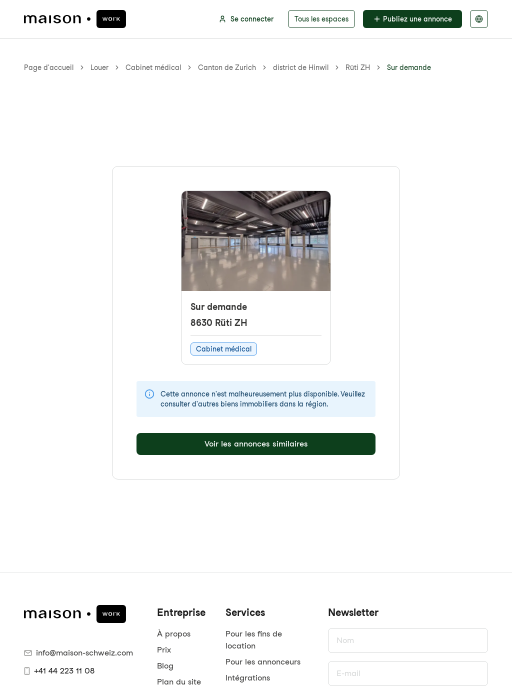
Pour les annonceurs (263, 661)
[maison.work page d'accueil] (75, 19)
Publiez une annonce (412, 19)
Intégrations (248, 677)
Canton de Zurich (227, 68)
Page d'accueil (49, 68)
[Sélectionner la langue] (479, 19)
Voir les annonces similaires (256, 443)
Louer (99, 68)
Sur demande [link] (409, 68)
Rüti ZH (358, 68)
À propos (173, 633)
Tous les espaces (321, 19)
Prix (164, 649)
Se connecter (246, 19)
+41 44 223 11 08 (59, 671)
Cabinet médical (153, 68)
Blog (165, 665)
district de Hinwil (300, 68)
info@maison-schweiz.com (78, 653)
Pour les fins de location (254, 639)
